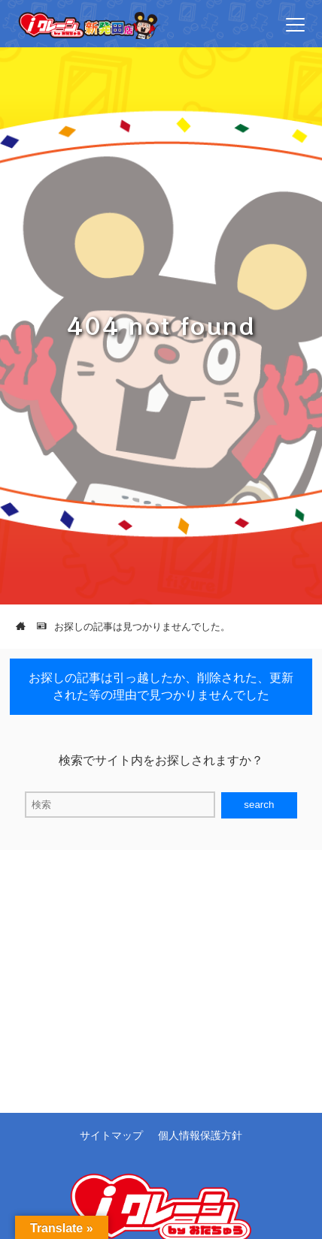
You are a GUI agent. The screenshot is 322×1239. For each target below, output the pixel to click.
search (259, 804)
